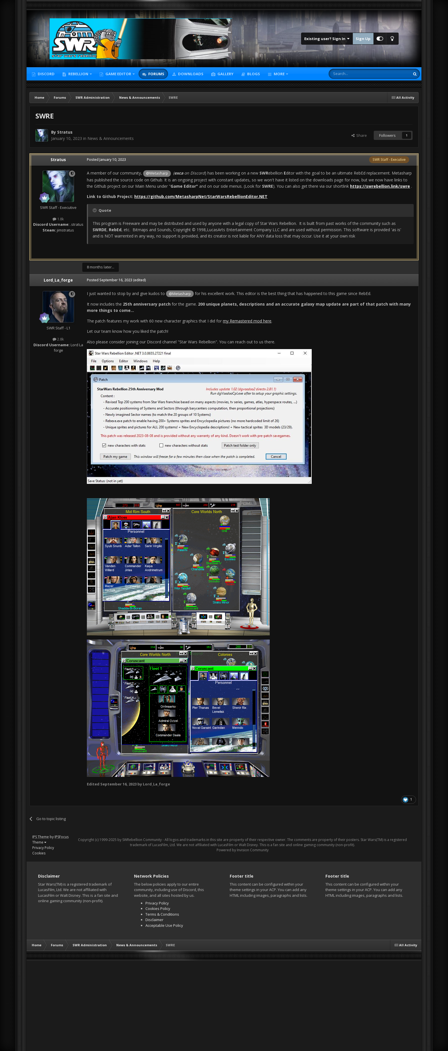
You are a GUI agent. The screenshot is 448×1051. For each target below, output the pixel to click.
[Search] (355, 74)
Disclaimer (154, 919)
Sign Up (363, 38)
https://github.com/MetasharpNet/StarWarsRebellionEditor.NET (200, 196)
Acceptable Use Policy (164, 925)
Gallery (225, 73)
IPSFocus (62, 836)
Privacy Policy (43, 847)
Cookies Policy (157, 908)
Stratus (65, 132)
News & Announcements (110, 138)
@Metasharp (157, 173)
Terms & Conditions (162, 914)
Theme (39, 842)
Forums (155, 73)
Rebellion (78, 73)
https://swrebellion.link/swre (380, 186)
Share (359, 135)
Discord (46, 73)
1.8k (58, 218)
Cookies (38, 853)
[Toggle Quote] (95, 210)
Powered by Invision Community (243, 850)
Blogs (253, 73)
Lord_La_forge (58, 280)
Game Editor (118, 73)
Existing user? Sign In (327, 38)
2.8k (58, 339)
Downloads (190, 73)
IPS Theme (40, 836)
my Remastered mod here (247, 321)
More (279, 73)
